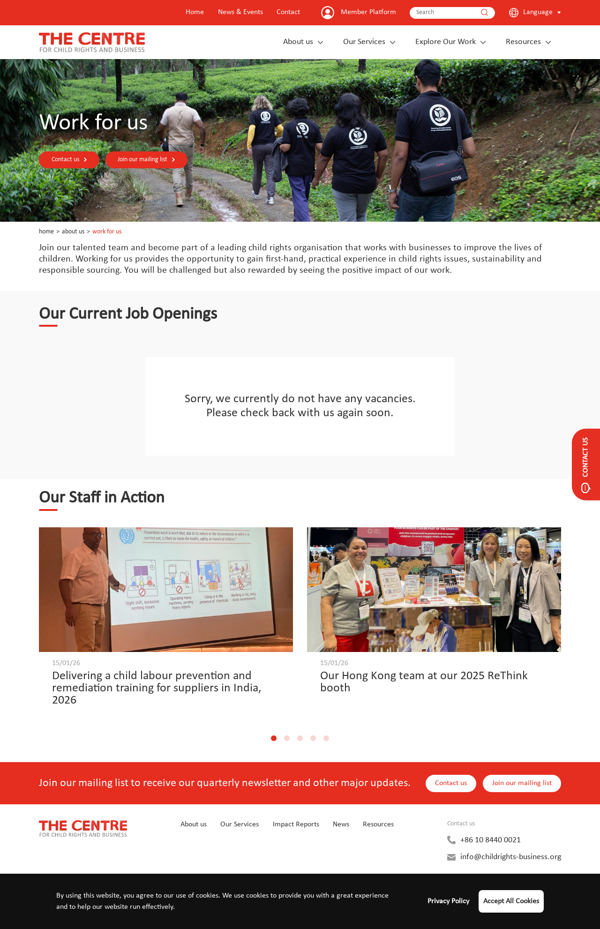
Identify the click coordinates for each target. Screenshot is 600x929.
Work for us (106, 231)
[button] (274, 738)
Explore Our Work (445, 41)
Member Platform (368, 12)
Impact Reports (296, 824)
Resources (523, 41)
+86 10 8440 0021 (490, 840)
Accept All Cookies (511, 901)
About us (298, 41)
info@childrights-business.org (510, 857)
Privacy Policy (448, 901)
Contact (288, 12)
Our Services (364, 41)
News (341, 824)
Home (195, 12)
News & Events (240, 12)
